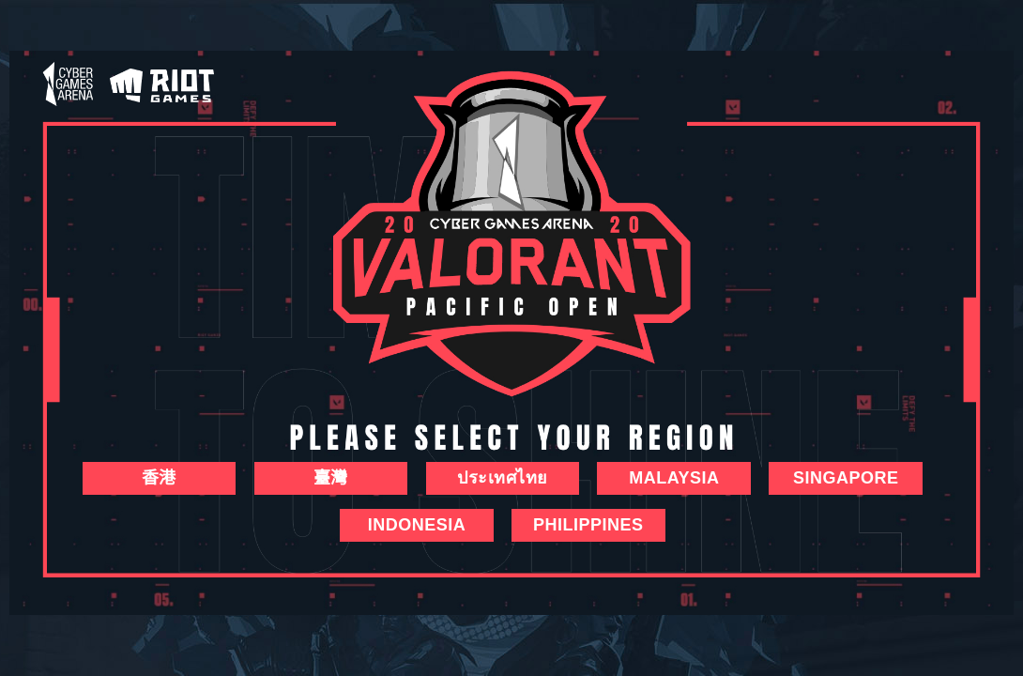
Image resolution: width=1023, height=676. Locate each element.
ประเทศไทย (502, 478)
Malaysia (674, 478)
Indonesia (417, 524)
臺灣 (330, 478)
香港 (159, 478)
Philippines (588, 524)
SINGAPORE (846, 478)
